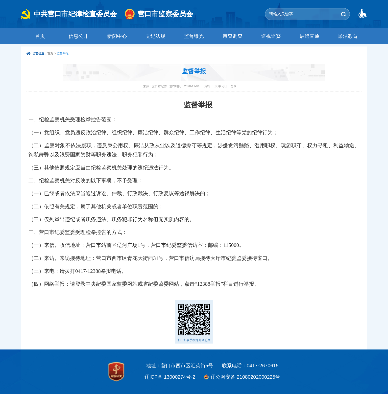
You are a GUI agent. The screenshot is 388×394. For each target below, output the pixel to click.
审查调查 (232, 36)
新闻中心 (117, 36)
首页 (40, 36)
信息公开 (78, 36)
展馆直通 (309, 36)
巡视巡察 (271, 36)
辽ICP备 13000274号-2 (170, 377)
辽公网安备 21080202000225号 (245, 377)
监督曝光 (194, 36)
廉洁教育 (348, 36)
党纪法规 (155, 36)
